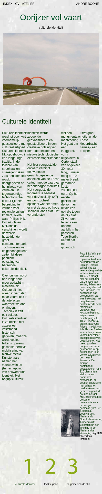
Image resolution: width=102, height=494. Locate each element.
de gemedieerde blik (78, 484)
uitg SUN (97, 433)
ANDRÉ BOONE (87, 4)
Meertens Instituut (86, 437)
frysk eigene (51, 484)
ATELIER (28, 4)
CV (17, 4)
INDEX (8, 4)
